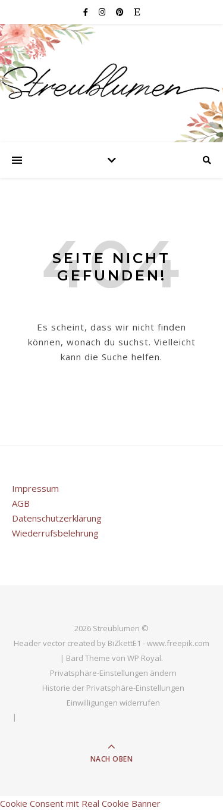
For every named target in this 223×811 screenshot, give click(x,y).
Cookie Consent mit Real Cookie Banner (80, 803)
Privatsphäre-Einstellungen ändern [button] (113, 672)
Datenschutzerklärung (57, 518)
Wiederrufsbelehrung (55, 533)
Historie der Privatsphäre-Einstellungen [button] (113, 687)
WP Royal (144, 658)
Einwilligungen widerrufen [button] (113, 702)
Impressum (35, 488)
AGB (21, 503)
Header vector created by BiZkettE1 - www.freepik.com (111, 643)
